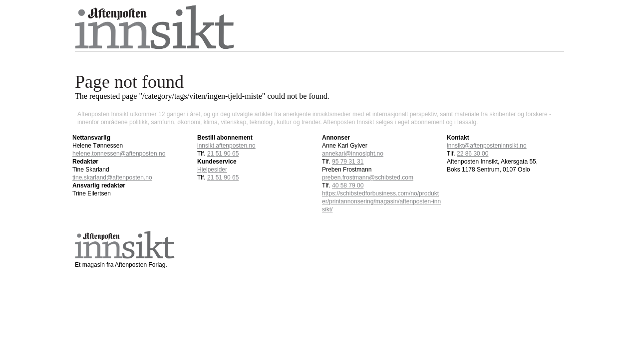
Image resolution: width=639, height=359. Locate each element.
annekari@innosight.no (352, 153)
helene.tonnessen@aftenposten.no (118, 153)
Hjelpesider (212, 169)
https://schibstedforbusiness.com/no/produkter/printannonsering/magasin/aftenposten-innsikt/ (381, 201)
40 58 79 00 (347, 185)
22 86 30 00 (472, 153)
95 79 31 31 (347, 161)
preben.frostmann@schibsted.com (367, 177)
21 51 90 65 (223, 177)
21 (223, 153)
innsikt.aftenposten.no (226, 145)
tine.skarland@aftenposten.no (112, 177)
